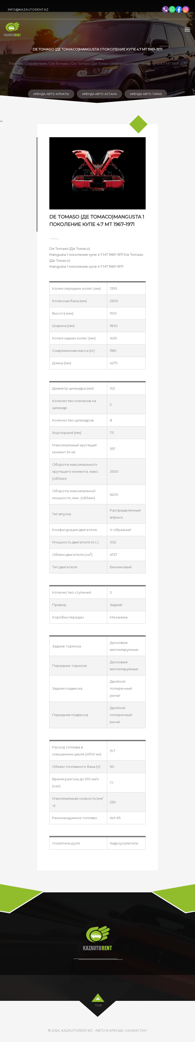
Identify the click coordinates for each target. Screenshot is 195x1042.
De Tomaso (59, 63)
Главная (16, 63)
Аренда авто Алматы (51, 94)
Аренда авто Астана (99, 94)
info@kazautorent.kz (28, 9)
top (98, 1004)
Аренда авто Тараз (146, 94)
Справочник (36, 63)
